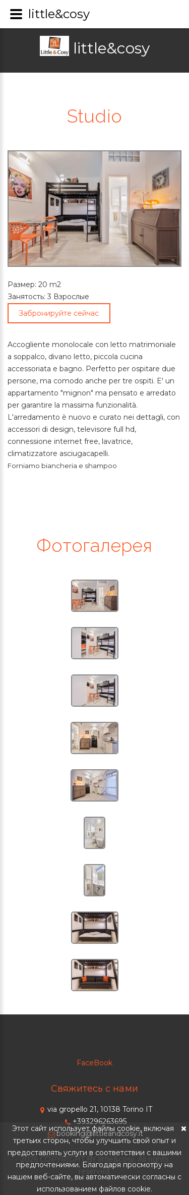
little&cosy (111, 48)
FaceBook (94, 1062)
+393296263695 (94, 1121)
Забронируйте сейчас (59, 313)
